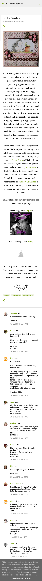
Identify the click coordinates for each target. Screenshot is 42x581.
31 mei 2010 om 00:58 (19, 514)
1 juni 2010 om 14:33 (18, 537)
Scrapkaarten (28, 295)
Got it (28, 579)
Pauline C (14, 423)
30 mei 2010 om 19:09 (19, 395)
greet (12, 402)
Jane (12, 544)
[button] (4, 25)
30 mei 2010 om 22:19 (19, 477)
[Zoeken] (39, 3)
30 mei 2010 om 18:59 (19, 352)
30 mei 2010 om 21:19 (19, 460)
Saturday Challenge (27, 182)
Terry (30, 241)
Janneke (13, 313)
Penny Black (17, 160)
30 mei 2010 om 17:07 (19, 324)
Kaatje (12, 331)
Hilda (12, 358)
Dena (12, 520)
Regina (29, 211)
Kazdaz (13, 445)
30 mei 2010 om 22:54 (19, 494)
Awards (6, 295)
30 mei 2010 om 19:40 (19, 417)
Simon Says (31, 167)
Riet (11, 466)
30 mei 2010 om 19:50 (19, 438)
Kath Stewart (15, 483)
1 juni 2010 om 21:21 (18, 557)
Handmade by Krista (14, 4)
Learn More (17, 579)
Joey (12, 501)
